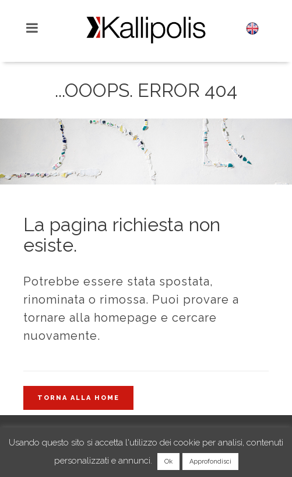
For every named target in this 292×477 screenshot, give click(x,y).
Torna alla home (78, 398)
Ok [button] (168, 461)
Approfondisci (210, 461)
